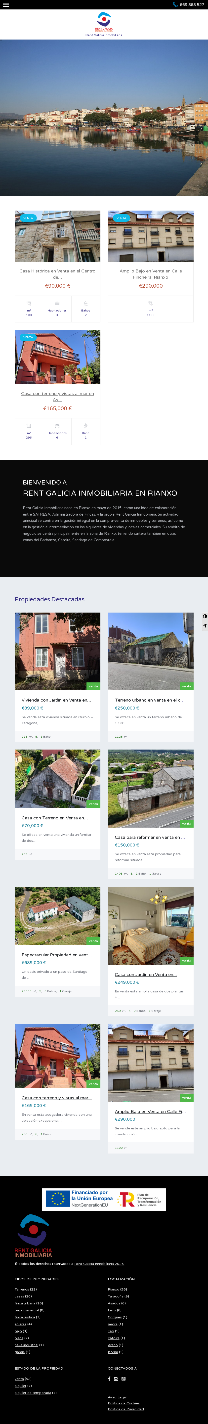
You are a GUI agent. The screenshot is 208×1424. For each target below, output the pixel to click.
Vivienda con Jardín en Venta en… (56, 700)
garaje (20, 1311)
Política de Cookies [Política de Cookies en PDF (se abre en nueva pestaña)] (124, 1362)
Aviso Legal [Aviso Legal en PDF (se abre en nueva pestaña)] (117, 1356)
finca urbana (25, 1262)
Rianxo (113, 1248)
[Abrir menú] (6, 4)
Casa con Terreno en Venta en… (55, 818)
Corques (115, 1276)
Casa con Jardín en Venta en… (146, 974)
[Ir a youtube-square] (123, 1338)
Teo (111, 1290)
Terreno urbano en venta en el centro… (155, 700)
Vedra (113, 1283)
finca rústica (25, 1276)
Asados (114, 1262)
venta (19, 1338)
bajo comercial (27, 1269)
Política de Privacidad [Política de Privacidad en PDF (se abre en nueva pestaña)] (126, 1368)
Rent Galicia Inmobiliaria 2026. (99, 1223)
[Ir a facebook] (109, 1338)
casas (19, 1255)
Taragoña (116, 1255)
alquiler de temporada (33, 1352)
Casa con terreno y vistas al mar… (57, 1098)
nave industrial (26, 1304)
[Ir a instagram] (116, 1338)
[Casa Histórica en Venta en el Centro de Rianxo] (57, 241)
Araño (113, 1304)
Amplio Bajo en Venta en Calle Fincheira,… (158, 1111)
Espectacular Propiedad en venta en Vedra (66, 955)
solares (20, 1283)
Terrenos (22, 1248)
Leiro (112, 1269)
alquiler (20, 1345)
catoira (114, 1297)
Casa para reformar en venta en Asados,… (158, 837)
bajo (18, 1290)
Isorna (113, 1311)
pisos (19, 1297)
